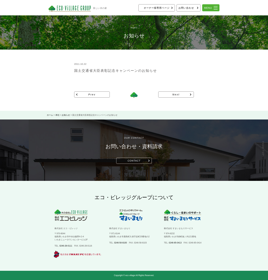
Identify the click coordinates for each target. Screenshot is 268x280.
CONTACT (134, 160)
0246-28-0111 (65, 246)
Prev (92, 94)
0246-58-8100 (120, 243)
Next (176, 94)
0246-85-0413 (175, 243)
